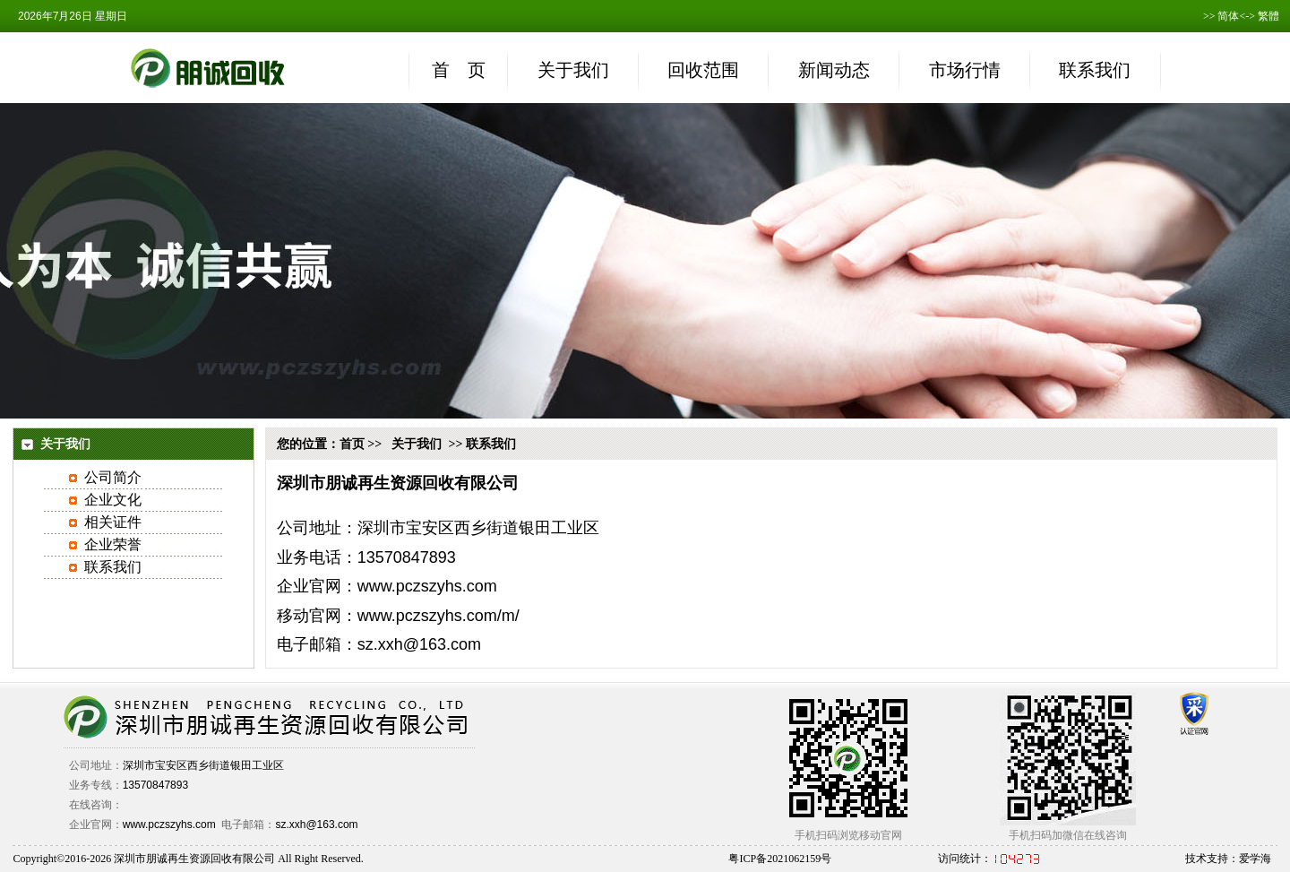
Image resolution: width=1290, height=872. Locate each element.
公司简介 (113, 477)
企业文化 (113, 499)
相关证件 (113, 522)
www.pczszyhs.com (427, 586)
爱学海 (1255, 858)
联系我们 (113, 566)
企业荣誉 (113, 544)
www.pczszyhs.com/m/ (438, 616)
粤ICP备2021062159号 (779, 858)
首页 (352, 444)
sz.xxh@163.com (316, 824)
